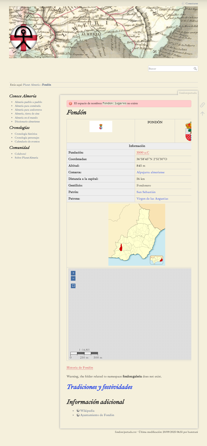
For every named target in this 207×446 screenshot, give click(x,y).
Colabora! (20, 154)
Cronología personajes (27, 137)
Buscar (196, 68)
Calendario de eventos (27, 141)
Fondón (46, 85)
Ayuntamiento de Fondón (97, 415)
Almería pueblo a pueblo (28, 102)
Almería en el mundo (26, 117)
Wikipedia (87, 411)
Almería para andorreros (28, 110)
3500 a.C (143, 152)
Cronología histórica (26, 134)
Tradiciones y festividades (99, 387)
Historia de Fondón (80, 367)
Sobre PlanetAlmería (26, 157)
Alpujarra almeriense (151, 172)
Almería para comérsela (28, 106)
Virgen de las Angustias (152, 199)
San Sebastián (146, 192)
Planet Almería (31, 85)
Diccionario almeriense (27, 121)
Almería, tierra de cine (27, 113)
